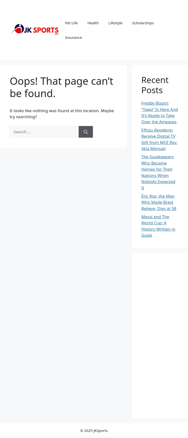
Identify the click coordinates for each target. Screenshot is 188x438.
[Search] (86, 132)
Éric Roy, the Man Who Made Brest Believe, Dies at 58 (158, 202)
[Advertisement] (160, 335)
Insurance (73, 37)
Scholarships (143, 22)
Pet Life (71, 22)
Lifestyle (115, 22)
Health (93, 22)
